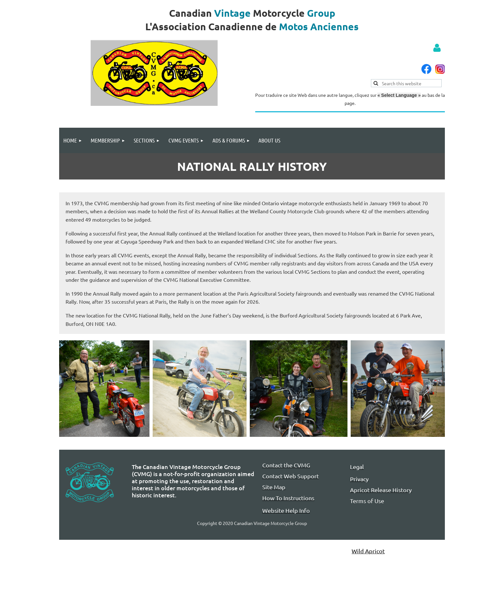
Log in (437, 48)
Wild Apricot (368, 551)
